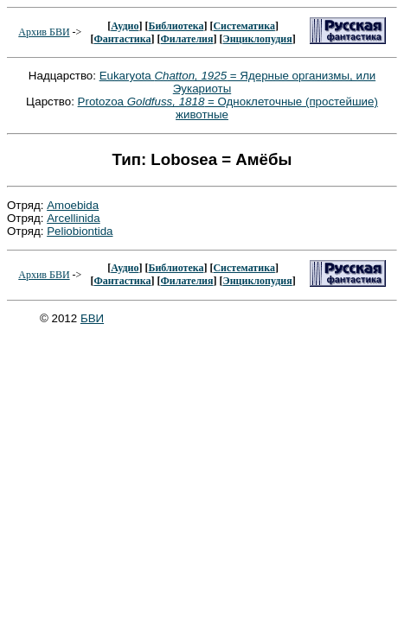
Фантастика (122, 39)
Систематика (243, 26)
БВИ (92, 318)
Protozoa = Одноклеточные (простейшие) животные (228, 108)
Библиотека (175, 26)
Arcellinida (73, 218)
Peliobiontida (79, 231)
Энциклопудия (257, 39)
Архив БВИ (43, 32)
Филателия (187, 39)
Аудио (124, 26)
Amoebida (73, 205)
